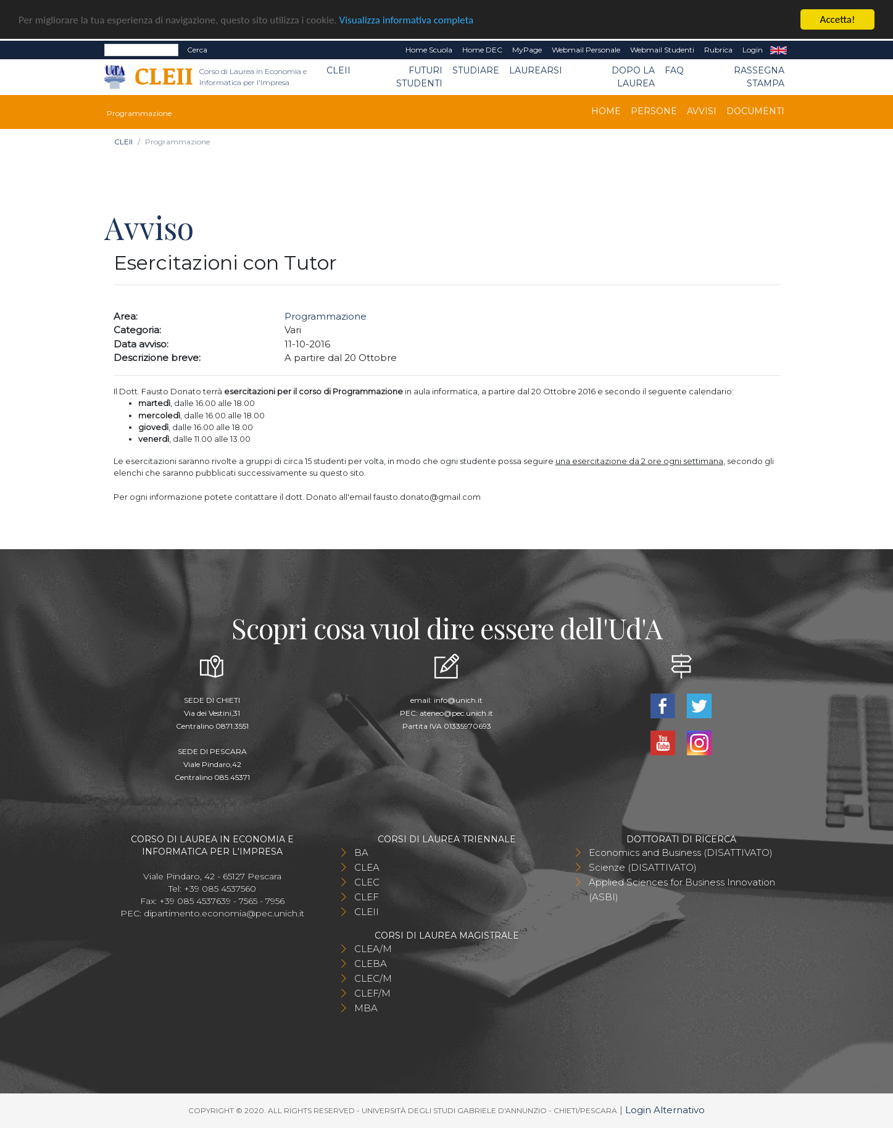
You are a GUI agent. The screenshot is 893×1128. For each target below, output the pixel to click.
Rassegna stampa (759, 77)
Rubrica (718, 49)
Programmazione (326, 316)
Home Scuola (428, 49)
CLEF (366, 897)
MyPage (527, 49)
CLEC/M (373, 978)
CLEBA (370, 963)
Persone (654, 111)
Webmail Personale (586, 49)
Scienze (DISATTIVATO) (643, 867)
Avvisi (701, 111)
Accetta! (837, 19)
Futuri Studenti (419, 77)
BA (361, 852)
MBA (366, 1008)
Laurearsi (535, 70)
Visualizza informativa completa (406, 19)
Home (606, 111)
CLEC (367, 882)
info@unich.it (458, 700)
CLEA (367, 867)
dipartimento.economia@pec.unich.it (224, 913)
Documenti (755, 111)
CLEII (338, 70)
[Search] (141, 50)
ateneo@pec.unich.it (456, 713)
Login (752, 49)
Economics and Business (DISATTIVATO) (681, 852)
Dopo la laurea (633, 77)
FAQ (674, 70)
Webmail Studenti (662, 49)
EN (778, 50)
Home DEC (482, 49)
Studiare (475, 70)
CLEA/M (373, 949)
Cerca (197, 49)
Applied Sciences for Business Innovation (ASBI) (682, 889)
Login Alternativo (665, 1110)
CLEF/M (372, 993)
